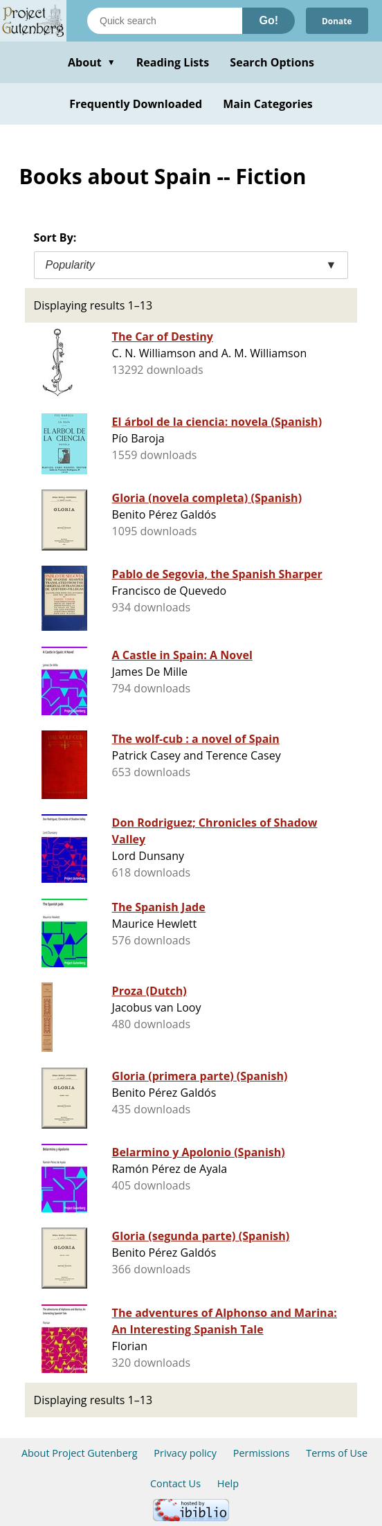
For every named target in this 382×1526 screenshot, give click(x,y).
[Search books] (164, 21)
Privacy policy (185, 1453)
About (92, 62)
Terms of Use (336, 1453)
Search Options (272, 62)
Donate (336, 20)
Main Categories (268, 103)
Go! (268, 20)
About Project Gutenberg (79, 1453)
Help (228, 1483)
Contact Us (175, 1483)
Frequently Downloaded (135, 103)
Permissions (261, 1453)
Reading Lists (173, 62)
